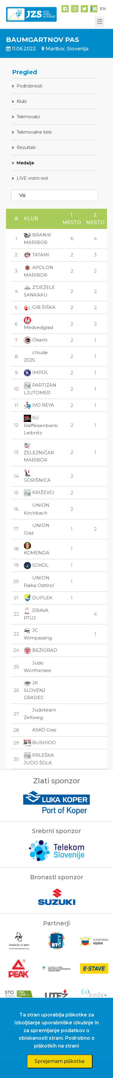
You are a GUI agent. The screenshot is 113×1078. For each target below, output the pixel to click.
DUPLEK (38, 598)
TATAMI (36, 255)
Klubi (22, 101)
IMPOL (36, 372)
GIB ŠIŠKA (39, 307)
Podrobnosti (29, 86)
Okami (35, 340)
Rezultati (26, 147)
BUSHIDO (40, 742)
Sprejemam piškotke (60, 1061)
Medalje (25, 163)
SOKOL (36, 565)
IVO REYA (39, 405)
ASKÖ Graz (40, 730)
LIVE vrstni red (32, 178)
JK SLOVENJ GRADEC (35, 690)
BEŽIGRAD (40, 650)
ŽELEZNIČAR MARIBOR (39, 452)
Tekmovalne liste (34, 132)
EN (103, 8)
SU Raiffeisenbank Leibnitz (41, 425)
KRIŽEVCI (39, 492)
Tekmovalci (28, 116)
